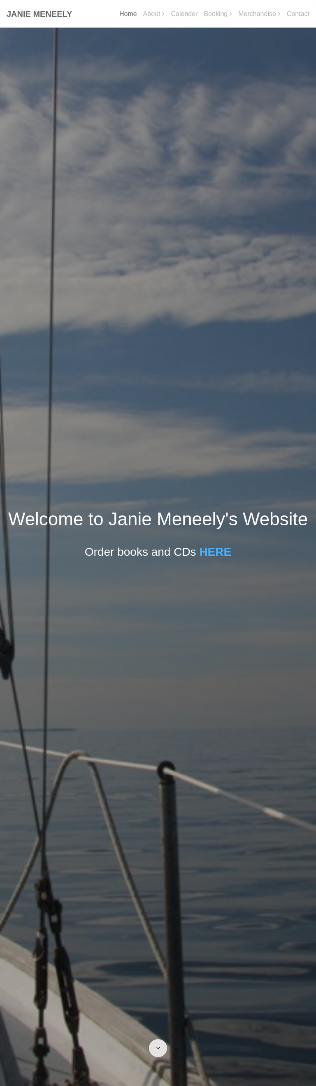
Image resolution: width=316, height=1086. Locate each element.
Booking (216, 13)
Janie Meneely (39, 14)
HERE (215, 551)
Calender (184, 13)
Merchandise (257, 13)
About (151, 13)
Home (128, 13)
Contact (298, 13)
